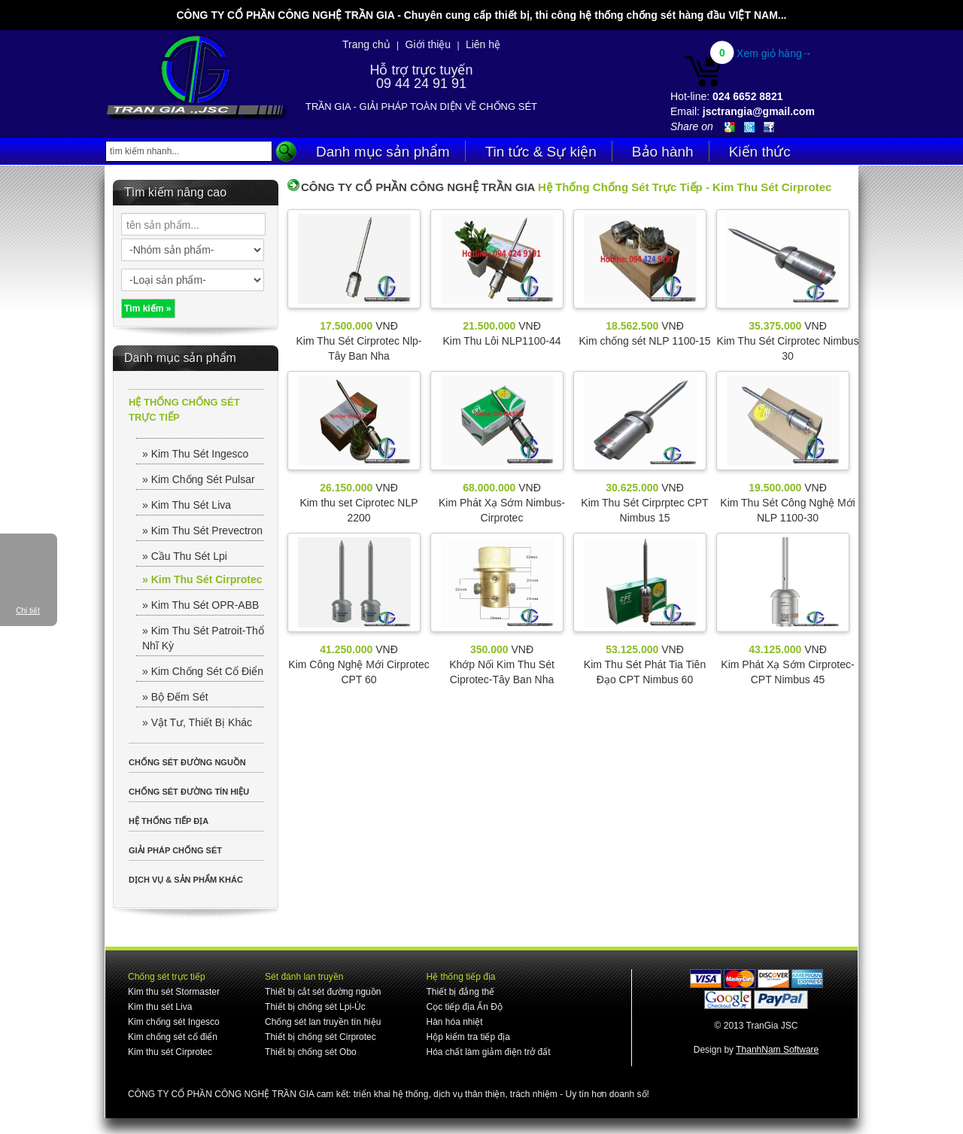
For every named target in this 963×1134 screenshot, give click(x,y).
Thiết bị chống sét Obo (311, 1052)
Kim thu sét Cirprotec (170, 1052)
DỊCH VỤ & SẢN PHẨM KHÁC (186, 879)
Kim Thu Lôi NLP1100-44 (502, 341)
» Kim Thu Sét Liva (186, 505)
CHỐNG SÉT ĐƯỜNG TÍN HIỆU (189, 791)
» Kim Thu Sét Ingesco (195, 454)
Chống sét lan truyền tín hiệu (323, 1022)
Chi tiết (28, 611)
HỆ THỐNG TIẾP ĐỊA (168, 820)
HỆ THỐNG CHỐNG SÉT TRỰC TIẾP (184, 410)
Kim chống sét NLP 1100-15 (644, 341)
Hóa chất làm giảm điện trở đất (488, 1052)
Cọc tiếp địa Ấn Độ (464, 1007)
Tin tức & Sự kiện (541, 152)
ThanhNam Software (777, 1049)
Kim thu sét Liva (160, 1007)
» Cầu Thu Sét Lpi (184, 556)
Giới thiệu (428, 44)
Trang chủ (366, 44)
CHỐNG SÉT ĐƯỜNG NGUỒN (187, 762)
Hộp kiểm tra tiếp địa (467, 1037)
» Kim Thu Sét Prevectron (202, 530)
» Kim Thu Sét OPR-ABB (200, 605)
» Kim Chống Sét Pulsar (198, 479)
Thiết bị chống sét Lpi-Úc (315, 1007)
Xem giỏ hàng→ (775, 53)
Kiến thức (760, 152)
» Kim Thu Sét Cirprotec (202, 579)
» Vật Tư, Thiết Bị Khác (197, 722)
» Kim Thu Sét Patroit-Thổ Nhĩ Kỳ (203, 638)
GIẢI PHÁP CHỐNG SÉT (175, 850)
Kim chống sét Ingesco (174, 1022)
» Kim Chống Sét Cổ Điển (202, 671)
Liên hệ (483, 44)
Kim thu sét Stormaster (174, 992)
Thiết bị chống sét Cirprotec (320, 1037)
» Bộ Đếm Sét (175, 697)
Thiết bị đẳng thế (460, 992)
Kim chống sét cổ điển (172, 1037)
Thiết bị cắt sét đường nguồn (323, 992)
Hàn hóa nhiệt (454, 1022)
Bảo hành (663, 152)
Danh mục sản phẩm (383, 152)
